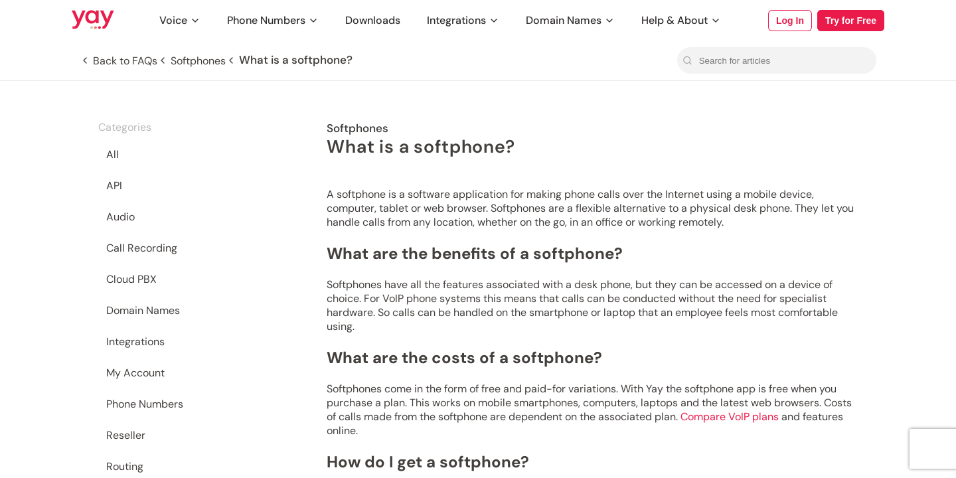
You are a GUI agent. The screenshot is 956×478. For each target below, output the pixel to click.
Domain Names (570, 20)
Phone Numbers (273, 20)
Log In (790, 20)
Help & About (681, 20)
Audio (120, 217)
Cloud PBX (131, 279)
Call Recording (141, 248)
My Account (135, 373)
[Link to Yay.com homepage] (93, 20)
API (114, 186)
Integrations (463, 20)
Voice (179, 20)
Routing (124, 466)
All (112, 154)
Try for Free (850, 20)
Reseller (125, 435)
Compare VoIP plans (729, 417)
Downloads (372, 20)
